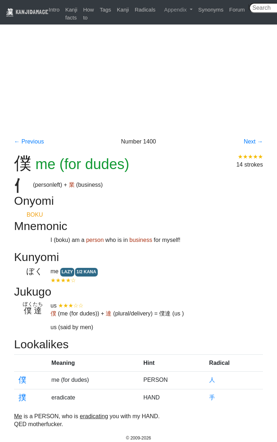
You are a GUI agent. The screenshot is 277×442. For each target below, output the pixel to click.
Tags (105, 9)
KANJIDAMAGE (27, 12)
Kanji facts (71, 13)
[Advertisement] (138, 83)
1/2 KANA (86, 271)
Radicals (145, 9)
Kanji (123, 9)
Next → (253, 141)
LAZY (67, 271)
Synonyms (211, 9)
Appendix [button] (176, 9)
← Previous (29, 141)
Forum (237, 9)
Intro (54, 9)
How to (88, 13)
